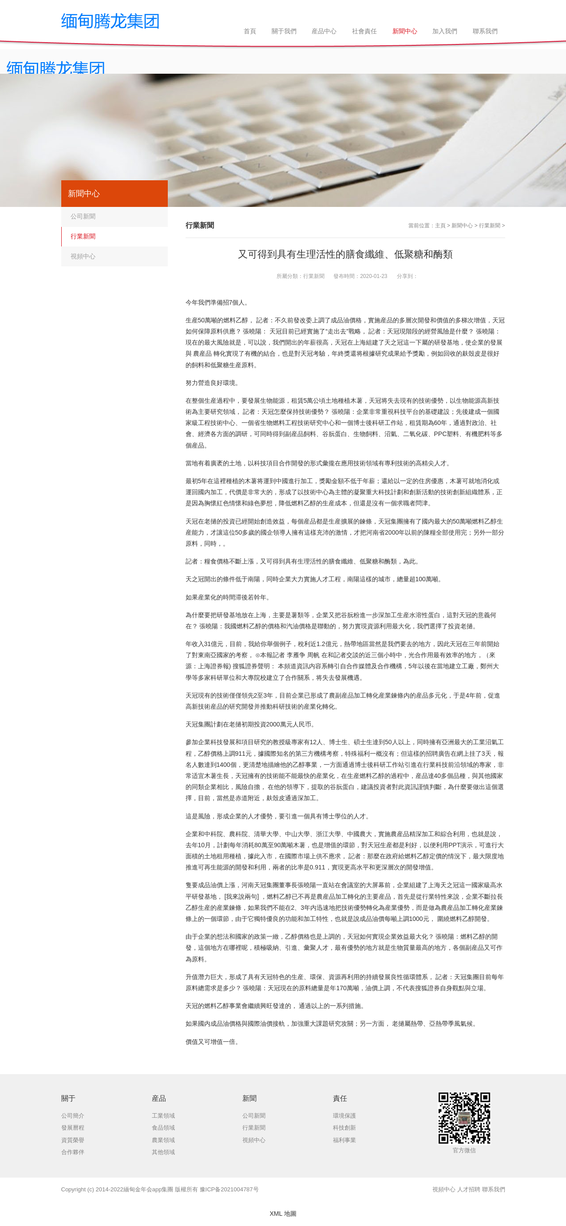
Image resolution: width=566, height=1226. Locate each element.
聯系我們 (493, 1189)
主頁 (440, 225)
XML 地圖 (282, 1213)
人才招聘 (468, 1189)
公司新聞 (83, 216)
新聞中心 (462, 225)
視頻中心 (83, 256)
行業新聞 (489, 225)
